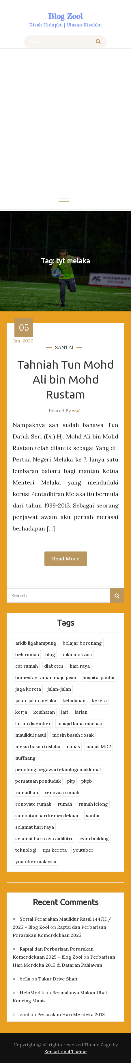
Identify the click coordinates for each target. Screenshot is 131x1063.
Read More (65, 558)
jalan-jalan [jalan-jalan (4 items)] (59, 689)
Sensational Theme (65, 1051)
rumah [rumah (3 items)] (65, 804)
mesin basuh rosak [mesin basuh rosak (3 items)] (73, 735)
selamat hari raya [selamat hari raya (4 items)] (34, 827)
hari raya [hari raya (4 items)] (80, 666)
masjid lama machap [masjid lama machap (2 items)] (79, 723)
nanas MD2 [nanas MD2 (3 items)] (98, 746)
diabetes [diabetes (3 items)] (53, 666)
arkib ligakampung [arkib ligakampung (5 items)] (35, 643)
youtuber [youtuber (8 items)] (83, 850)
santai (64, 347)
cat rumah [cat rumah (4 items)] (26, 666)
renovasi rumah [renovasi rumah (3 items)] (61, 792)
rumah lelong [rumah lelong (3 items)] (93, 804)
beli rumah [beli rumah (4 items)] (27, 654)
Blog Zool (65, 16)
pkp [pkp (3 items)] (71, 781)
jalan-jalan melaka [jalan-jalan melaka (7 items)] (35, 700)
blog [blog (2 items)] (50, 654)
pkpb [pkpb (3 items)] (86, 781)
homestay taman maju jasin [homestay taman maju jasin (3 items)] (45, 677)
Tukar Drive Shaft (58, 979)
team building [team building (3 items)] (93, 838)
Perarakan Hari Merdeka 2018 (71, 1014)
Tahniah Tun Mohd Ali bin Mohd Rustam (65, 379)
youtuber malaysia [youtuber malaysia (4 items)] (35, 861)
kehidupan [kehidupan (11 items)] (74, 700)
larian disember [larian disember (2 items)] (33, 723)
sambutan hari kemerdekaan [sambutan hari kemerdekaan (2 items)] (47, 815)
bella (25, 979)
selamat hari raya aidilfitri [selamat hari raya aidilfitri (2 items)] (43, 838)
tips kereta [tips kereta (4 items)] (55, 850)
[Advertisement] (65, 118)
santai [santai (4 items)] (92, 815)
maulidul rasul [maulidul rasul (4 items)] (30, 735)
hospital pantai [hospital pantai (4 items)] (98, 677)
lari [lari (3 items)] (64, 712)
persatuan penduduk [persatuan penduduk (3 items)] (38, 781)
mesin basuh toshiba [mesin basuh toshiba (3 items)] (37, 746)
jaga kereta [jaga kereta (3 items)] (28, 689)
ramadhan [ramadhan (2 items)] (26, 792)
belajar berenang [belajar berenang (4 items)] (82, 643)
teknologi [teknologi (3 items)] (25, 850)
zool (76, 410)
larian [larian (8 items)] (81, 712)
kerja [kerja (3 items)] (21, 712)
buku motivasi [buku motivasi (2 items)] (76, 654)
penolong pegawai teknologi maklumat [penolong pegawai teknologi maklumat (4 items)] (58, 769)
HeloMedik (32, 992)
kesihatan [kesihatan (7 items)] (44, 712)
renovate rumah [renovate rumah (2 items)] (33, 804)
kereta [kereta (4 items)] (99, 700)
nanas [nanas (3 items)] (73, 746)
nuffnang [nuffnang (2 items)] (25, 758)
